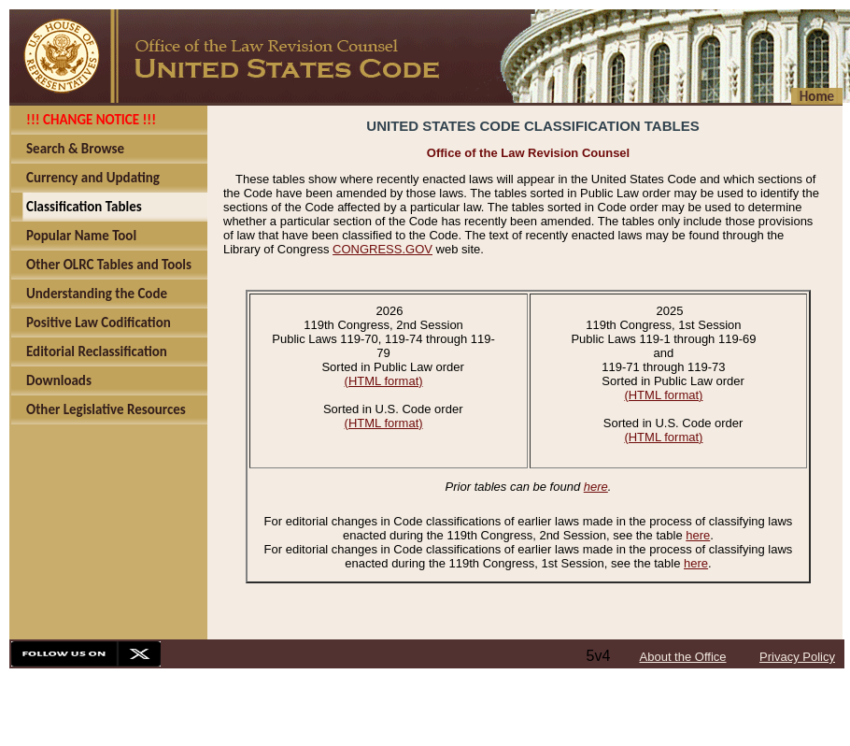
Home (817, 96)
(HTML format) (384, 381)
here (596, 487)
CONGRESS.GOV (382, 249)
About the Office (683, 657)
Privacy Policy (797, 657)
